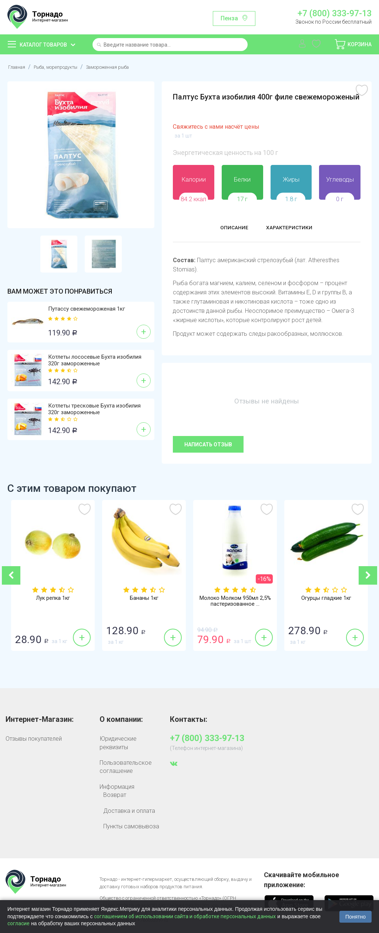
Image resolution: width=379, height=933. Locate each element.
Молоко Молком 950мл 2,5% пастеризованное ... (235, 602)
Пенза (229, 18)
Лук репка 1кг (53, 598)
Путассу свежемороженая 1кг (86, 308)
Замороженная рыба (133, 66)
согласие (18, 923)
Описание (227, 229)
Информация (117, 786)
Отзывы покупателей (34, 738)
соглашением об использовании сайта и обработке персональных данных (185, 916)
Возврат (114, 794)
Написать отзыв (208, 444)
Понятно (355, 917)
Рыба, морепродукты (66, 66)
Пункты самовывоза (131, 826)
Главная (18, 66)
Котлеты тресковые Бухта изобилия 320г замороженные (94, 409)
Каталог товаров (43, 45)
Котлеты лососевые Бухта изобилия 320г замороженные (94, 360)
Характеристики (294, 229)
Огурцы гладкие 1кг (326, 598)
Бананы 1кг (144, 598)
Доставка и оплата (129, 810)
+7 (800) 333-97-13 (335, 13)
